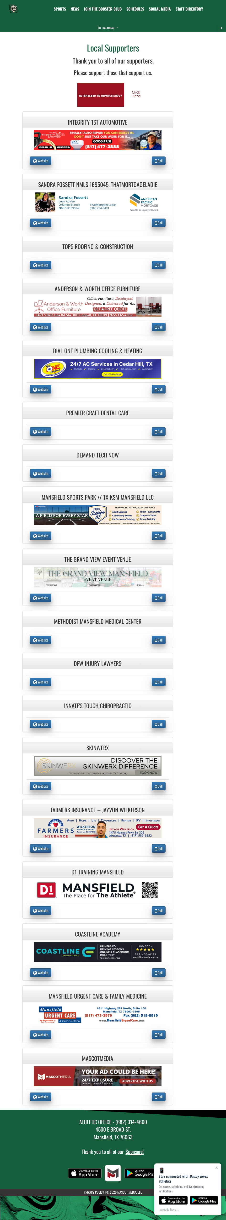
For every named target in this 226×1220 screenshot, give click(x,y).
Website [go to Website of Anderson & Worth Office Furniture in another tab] (40, 327)
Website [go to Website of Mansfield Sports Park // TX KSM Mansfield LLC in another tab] (40, 535)
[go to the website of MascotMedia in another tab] (97, 1075)
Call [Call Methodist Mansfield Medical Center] (158, 639)
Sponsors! (135, 1151)
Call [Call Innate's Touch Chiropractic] (158, 724)
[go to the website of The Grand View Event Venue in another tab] (97, 576)
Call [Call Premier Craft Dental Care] (158, 431)
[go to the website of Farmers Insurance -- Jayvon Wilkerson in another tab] (97, 827)
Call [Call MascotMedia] (158, 1096)
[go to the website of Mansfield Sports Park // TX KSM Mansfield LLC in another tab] (97, 514)
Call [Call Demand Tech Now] (158, 473)
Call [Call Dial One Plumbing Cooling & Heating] (158, 389)
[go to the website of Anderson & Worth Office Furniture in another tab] (97, 306)
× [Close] (216, 1168)
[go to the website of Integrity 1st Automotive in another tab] (97, 139)
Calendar (108, 28)
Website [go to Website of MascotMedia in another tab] (40, 1096)
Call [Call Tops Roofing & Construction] (158, 264)
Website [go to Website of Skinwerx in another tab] (40, 786)
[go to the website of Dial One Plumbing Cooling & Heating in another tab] (97, 368)
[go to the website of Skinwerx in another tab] (97, 765)
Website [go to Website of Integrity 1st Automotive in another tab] (40, 160)
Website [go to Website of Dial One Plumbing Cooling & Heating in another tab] (40, 389)
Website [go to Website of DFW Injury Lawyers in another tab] (40, 681)
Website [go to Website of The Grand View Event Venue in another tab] (40, 597)
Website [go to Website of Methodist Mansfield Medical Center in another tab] (40, 639)
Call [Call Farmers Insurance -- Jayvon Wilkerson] (158, 848)
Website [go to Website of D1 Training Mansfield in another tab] (40, 910)
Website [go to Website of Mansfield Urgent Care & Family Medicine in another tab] (40, 1034)
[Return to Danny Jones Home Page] (13, 6)
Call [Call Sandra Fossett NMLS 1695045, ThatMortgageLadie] (158, 222)
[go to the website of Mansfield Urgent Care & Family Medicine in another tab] (97, 1013)
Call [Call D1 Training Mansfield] (158, 910)
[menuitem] (74, 9)
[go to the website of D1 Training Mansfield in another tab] (97, 889)
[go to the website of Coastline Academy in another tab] (97, 951)
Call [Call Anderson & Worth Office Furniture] (158, 327)
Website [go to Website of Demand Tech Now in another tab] (40, 473)
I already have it (168, 1209)
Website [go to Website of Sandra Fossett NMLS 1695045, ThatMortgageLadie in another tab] (40, 222)
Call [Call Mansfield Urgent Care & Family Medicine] (158, 1034)
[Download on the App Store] (173, 1200)
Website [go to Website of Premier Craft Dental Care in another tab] (40, 431)
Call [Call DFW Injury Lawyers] (158, 681)
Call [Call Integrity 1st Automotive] (158, 160)
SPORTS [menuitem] (60, 9)
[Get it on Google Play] (204, 1200)
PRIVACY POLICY (94, 1192)
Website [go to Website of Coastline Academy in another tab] (40, 972)
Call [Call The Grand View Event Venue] (158, 597)
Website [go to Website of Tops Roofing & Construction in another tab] (40, 264)
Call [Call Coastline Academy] (158, 972)
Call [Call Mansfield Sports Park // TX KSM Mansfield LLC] (158, 535)
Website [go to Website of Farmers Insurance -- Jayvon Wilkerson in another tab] (40, 848)
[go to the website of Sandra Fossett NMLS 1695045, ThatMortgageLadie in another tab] (97, 201)
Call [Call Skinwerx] (158, 786)
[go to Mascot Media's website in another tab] (113, 94)
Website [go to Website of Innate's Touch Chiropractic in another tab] (40, 724)
